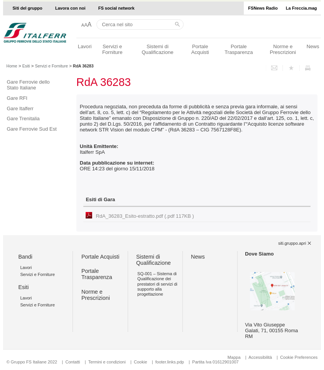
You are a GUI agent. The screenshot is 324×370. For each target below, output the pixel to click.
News (313, 46)
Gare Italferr (20, 108)
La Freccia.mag (301, 8)
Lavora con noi (70, 8)
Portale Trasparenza (238, 49)
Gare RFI (17, 98)
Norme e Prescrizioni (283, 49)
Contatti (73, 362)
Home (12, 66)
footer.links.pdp (169, 362)
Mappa (234, 357)
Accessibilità (260, 357)
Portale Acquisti (200, 49)
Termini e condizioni (107, 362)
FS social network (116, 8)
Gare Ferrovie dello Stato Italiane (28, 85)
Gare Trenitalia (23, 118)
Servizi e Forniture (112, 49)
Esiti (26, 66)
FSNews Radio (263, 8)
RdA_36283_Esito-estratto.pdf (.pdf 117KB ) (145, 216)
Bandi (25, 257)
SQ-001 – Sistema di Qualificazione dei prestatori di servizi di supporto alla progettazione (157, 283)
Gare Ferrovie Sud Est (32, 129)
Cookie (140, 362)
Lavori (85, 46)
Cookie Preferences (298, 357)
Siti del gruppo (27, 8)
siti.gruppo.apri (292, 243)
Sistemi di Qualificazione (157, 49)
